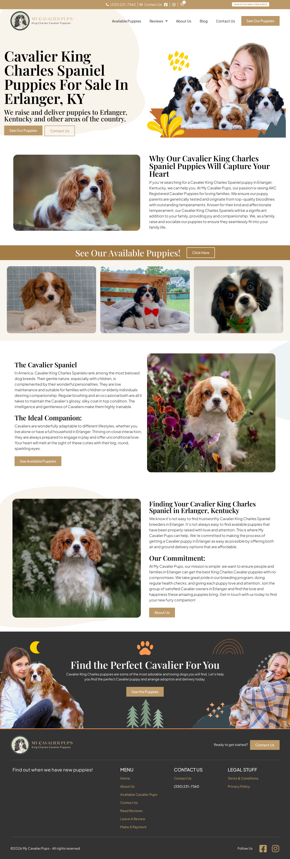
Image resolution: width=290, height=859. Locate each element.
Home (125, 778)
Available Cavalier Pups (138, 794)
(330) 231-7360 (186, 786)
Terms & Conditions (243, 778)
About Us (183, 21)
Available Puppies (126, 21)
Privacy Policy (239, 786)
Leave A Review (132, 819)
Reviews (159, 21)
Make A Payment (133, 827)
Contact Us (225, 21)
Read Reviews (131, 810)
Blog (204, 21)
